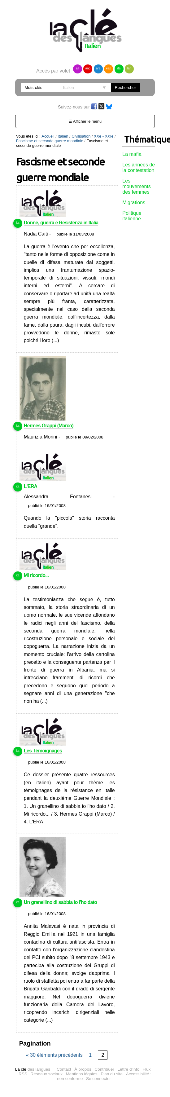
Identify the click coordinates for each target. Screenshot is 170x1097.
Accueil (47, 136)
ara (98, 68)
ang (87, 68)
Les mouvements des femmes (136, 186)
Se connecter (98, 1078)
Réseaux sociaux (46, 1074)
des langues (32, 1069)
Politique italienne (131, 215)
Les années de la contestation (138, 167)
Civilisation (81, 136)
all (77, 68)
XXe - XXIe (103, 136)
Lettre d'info (128, 1069)
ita (119, 68)
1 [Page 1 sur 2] (90, 1055)
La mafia (131, 154)
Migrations (133, 202)
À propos (82, 1069)
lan (129, 68)
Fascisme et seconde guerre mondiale (49, 141)
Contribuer (104, 1069)
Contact (64, 1069)
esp (108, 68)
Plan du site (112, 1074)
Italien (63, 136)
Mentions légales (82, 1074)
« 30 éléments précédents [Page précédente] (55, 1055)
